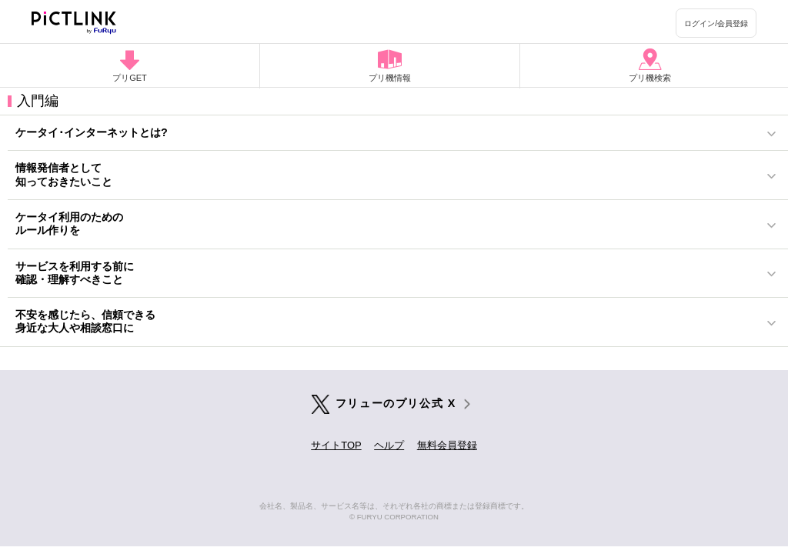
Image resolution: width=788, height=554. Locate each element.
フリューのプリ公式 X (396, 403)
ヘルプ (389, 445)
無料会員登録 (447, 445)
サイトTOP (336, 445)
